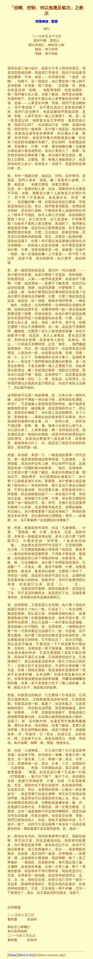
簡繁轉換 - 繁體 (46, 21)
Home (12, 955)
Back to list (26, 955)
